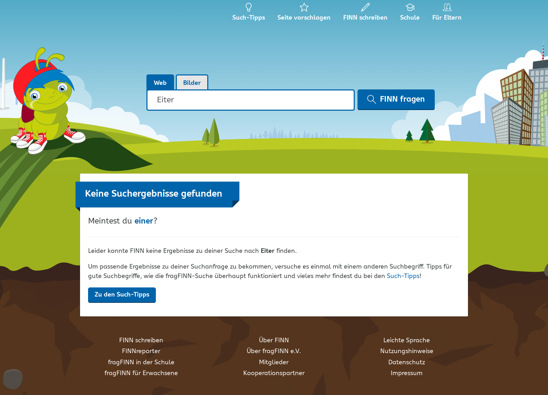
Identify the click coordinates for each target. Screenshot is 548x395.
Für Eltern (448, 14)
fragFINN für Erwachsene (141, 373)
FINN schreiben (141, 340)
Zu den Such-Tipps (122, 295)
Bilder (192, 83)
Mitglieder (274, 362)
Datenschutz (406, 362)
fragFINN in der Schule (141, 362)
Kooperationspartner (274, 373)
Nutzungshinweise (406, 351)
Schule (410, 14)
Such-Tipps (403, 276)
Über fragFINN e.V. (274, 351)
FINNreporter (141, 351)
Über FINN (274, 340)
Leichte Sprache (406, 340)
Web (160, 83)
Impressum (407, 373)
